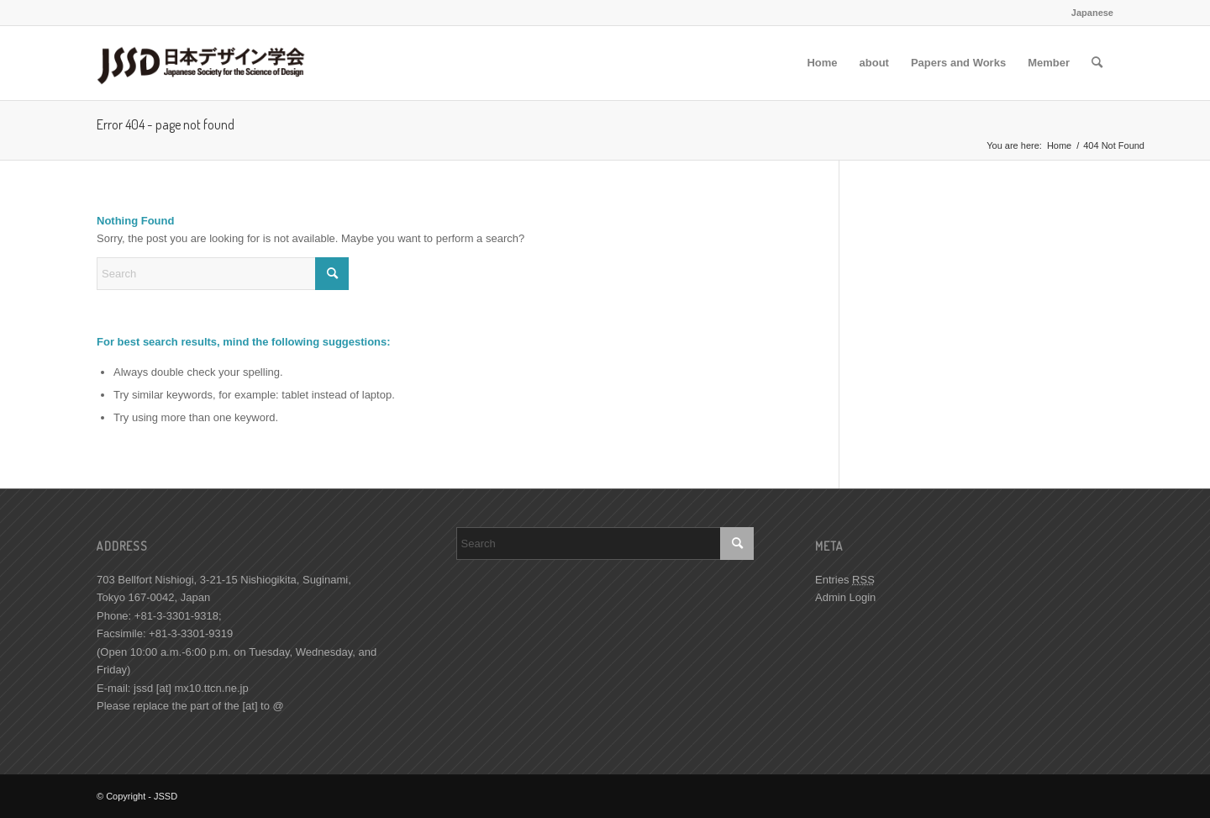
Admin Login (845, 597)
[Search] (1097, 63)
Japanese (1092, 13)
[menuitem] (822, 63)
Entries (845, 579)
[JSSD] (207, 63)
